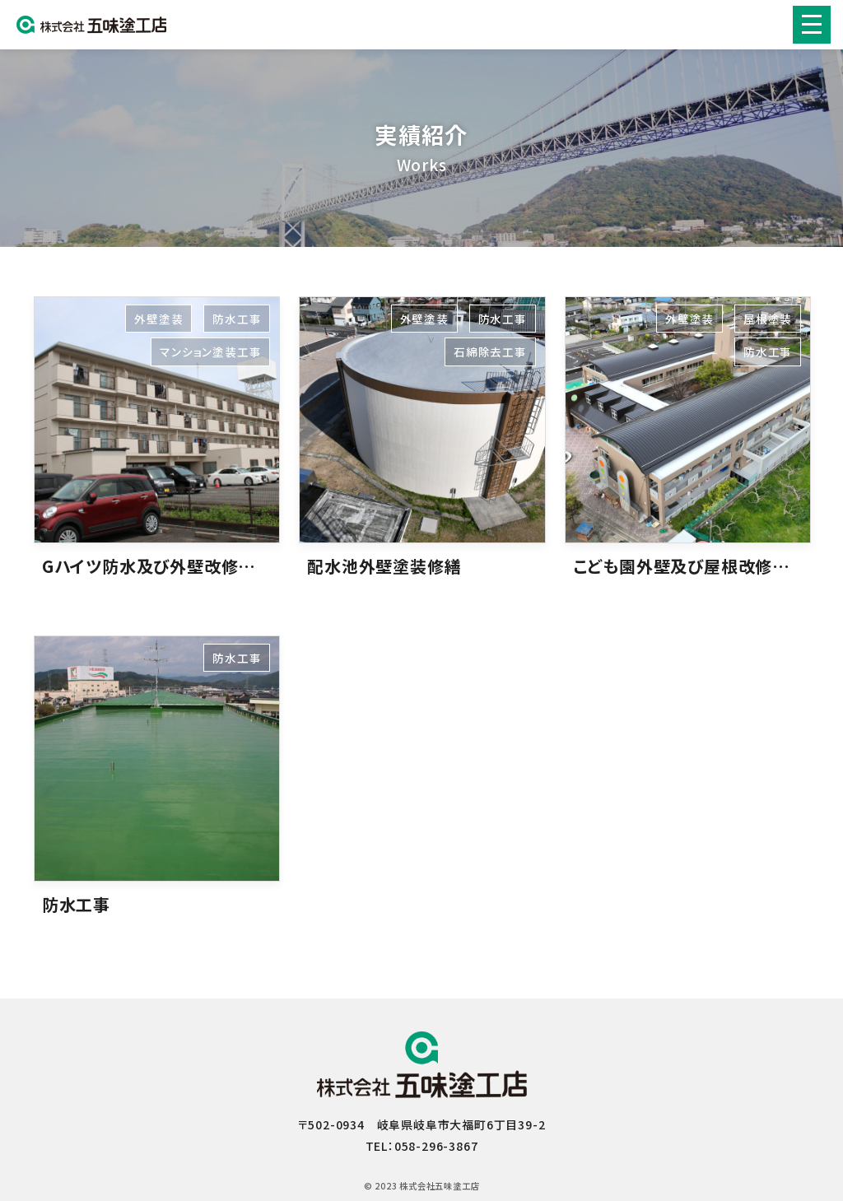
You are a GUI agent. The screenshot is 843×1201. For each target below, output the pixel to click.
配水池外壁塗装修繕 (384, 566)
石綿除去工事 (490, 351)
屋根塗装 (767, 318)
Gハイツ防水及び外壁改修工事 (157, 566)
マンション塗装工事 (210, 351)
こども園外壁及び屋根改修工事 (690, 566)
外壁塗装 (158, 318)
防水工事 (236, 318)
